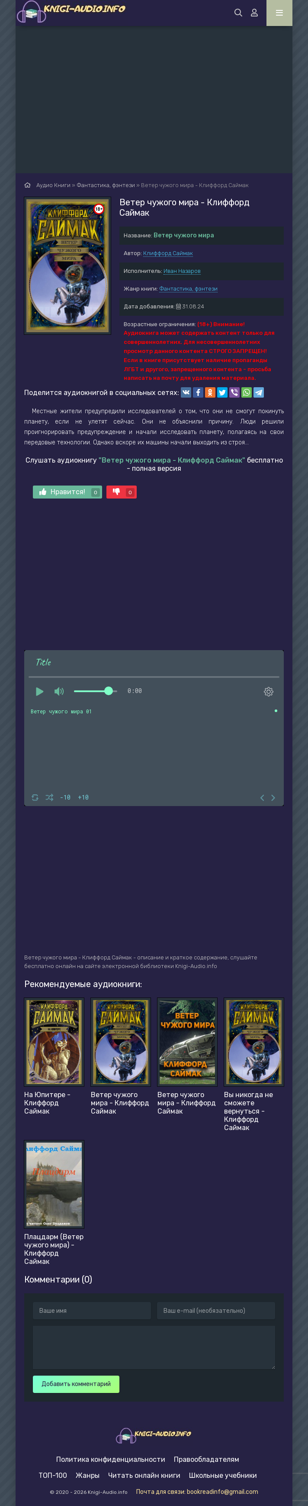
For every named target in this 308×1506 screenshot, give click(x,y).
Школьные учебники (223, 1475)
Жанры (87, 1475)
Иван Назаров (182, 271)
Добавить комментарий (76, 1384)
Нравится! (69, 492)
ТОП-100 (52, 1475)
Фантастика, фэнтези (188, 288)
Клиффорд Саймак (168, 253)
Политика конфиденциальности (110, 1459)
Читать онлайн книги (144, 1475)
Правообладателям (206, 1459)
